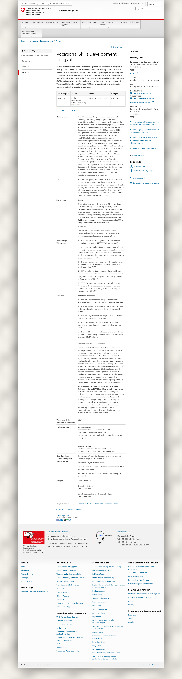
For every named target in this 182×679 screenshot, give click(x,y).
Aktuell (25, 24)
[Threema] (65, 520)
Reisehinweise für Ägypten (66, 567)
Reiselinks (60, 600)
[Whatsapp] (67, 520)
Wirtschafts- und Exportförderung (141, 597)
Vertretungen (37, 24)
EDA (44, 4)
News (23, 567)
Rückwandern (61, 628)
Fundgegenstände (99, 602)
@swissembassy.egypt (143, 171)
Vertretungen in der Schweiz (67, 617)
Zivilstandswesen (98, 649)
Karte (134, 73)
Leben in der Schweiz (136, 576)
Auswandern (61, 647)
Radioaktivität (61, 592)
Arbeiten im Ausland (64, 621)
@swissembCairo (141, 166)
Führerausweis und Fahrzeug (103, 578)
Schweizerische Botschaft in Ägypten (35, 591)
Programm (132, 615)
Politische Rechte (98, 574)
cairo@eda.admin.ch (142, 93)
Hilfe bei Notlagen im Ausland (103, 581)
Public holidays (138, 155)
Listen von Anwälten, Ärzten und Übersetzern (104, 637)
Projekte (131, 622)
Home (23, 41)
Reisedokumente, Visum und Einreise (70, 578)
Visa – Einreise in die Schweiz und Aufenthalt (141, 568)
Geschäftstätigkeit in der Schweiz (141, 584)
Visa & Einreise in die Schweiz (108, 24)
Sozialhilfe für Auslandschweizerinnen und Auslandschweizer (108, 586)
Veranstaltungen (27, 574)
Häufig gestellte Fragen (65, 581)
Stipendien (96, 617)
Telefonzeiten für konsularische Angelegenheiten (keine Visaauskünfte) (144, 140)
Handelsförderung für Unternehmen (106, 653)
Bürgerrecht (96, 646)
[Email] (70, 520)
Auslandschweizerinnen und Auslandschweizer (67, 633)
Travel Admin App (63, 607)
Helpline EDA (124, 531)
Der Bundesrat (30, 4)
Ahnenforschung (98, 613)
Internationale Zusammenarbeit (31, 33)
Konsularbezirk (138, 178)
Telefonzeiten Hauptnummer (144, 148)
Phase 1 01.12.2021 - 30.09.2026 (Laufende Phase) (98, 504)
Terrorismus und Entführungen (68, 585)
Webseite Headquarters (142, 102)
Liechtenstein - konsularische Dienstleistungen (103, 621)
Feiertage (24, 578)
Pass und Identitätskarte (101, 570)
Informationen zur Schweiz (138, 580)
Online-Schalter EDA (58, 531)
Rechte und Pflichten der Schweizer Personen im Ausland (69, 639)
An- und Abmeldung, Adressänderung (106, 567)
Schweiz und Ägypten (129, 24)
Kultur (130, 601)
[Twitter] (60, 520)
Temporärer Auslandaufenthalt (68, 651)
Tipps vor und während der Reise (68, 574)
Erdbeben (60, 589)
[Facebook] (57, 520)
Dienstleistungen (89, 24)
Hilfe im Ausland (62, 596)
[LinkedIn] (62, 520)
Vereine (59, 644)
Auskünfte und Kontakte (137, 573)
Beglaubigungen (98, 591)
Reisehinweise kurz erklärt (66, 570)
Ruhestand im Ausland (65, 624)
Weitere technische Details (69, 510)
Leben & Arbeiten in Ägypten (70, 24)
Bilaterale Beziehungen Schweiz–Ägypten (144, 594)
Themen (131, 619)
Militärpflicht (97, 606)
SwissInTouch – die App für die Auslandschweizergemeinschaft (104, 658)
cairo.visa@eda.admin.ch (143, 98)
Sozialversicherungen (100, 598)
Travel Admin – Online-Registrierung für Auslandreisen (107, 627)
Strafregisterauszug (99, 609)
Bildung (131, 605)
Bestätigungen (98, 595)
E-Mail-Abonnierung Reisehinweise (69, 603)
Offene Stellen (26, 581)
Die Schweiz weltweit (61, 4)
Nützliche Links (98, 632)
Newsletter (25, 570)
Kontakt (133, 51)
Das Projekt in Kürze (66, 110)
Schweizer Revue (98, 642)
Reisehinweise (51, 24)
